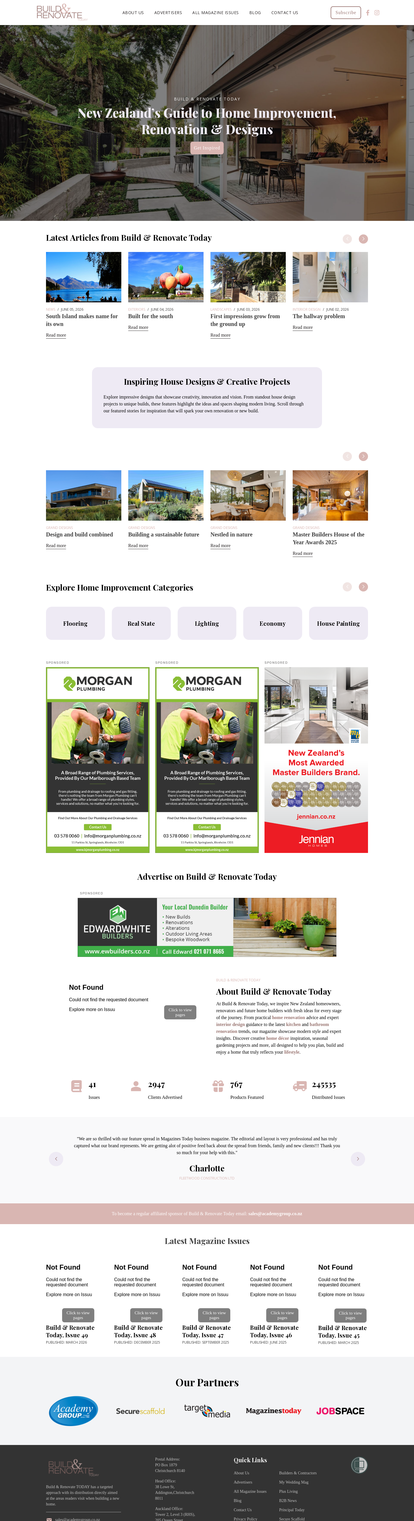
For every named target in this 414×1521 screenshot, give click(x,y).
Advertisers (168, 12)
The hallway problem (319, 316)
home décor (277, 1038)
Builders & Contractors (298, 1473)
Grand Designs (59, 527)
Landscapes (220, 309)
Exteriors (136, 309)
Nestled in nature (231, 534)
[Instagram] (376, 13)
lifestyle (291, 1052)
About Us (133, 12)
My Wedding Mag (293, 1482)
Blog (255, 12)
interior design (230, 1024)
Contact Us (284, 12)
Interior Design (307, 309)
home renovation (288, 1017)
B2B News (288, 1501)
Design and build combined (79, 534)
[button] (363, 239)
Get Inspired (207, 147)
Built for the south (150, 316)
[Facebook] (368, 13)
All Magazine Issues (215, 12)
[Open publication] (133, 999)
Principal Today (292, 1510)
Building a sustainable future (163, 534)
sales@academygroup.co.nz (275, 1213)
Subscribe (346, 12)
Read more (56, 335)
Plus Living (288, 1491)
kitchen (293, 1024)
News (50, 309)
